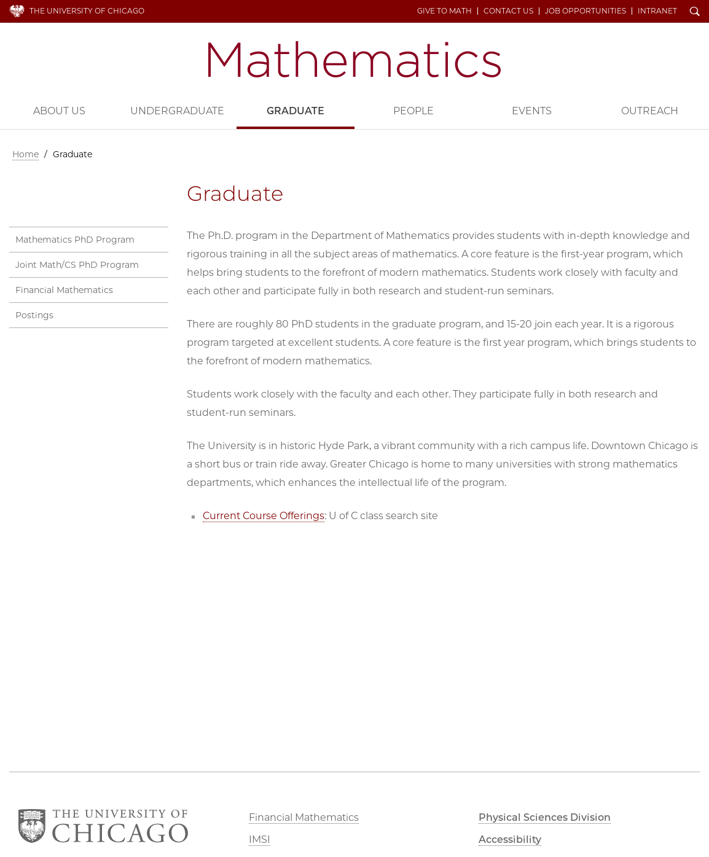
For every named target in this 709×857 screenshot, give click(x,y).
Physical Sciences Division (545, 817)
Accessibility (510, 839)
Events (532, 111)
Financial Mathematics (64, 289)
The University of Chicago (86, 10)
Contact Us (508, 11)
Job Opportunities (585, 11)
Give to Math (444, 11)
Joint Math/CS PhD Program (77, 264)
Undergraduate (177, 111)
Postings (34, 315)
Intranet (657, 11)
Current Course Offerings (263, 516)
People (413, 111)
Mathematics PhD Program (75, 239)
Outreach (649, 111)
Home (25, 154)
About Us (59, 111)
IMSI (259, 839)
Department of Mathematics (354, 59)
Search (695, 12)
